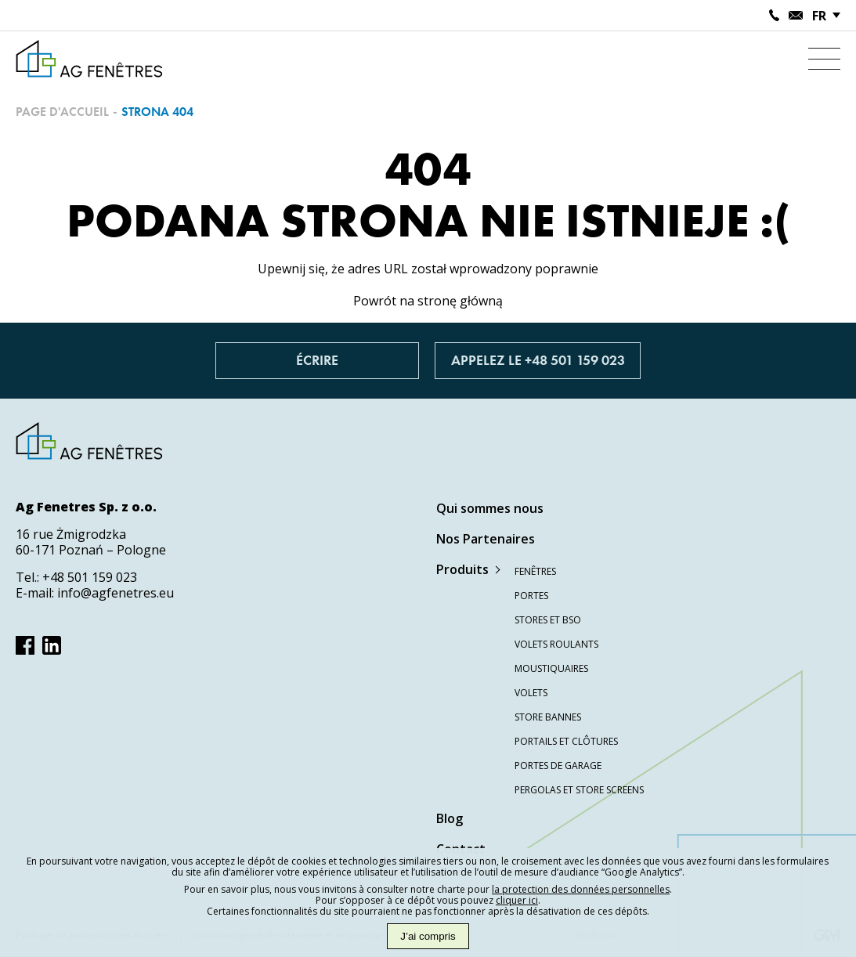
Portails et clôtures (566, 741)
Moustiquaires (551, 668)
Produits (462, 569)
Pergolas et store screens (579, 789)
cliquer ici (517, 900)
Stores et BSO (548, 620)
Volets (531, 692)
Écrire (317, 361)
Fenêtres (535, 571)
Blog (449, 818)
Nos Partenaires (485, 538)
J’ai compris (427, 936)
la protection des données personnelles (581, 889)
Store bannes (548, 717)
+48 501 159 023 (89, 577)
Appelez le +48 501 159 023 (538, 361)
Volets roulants (556, 644)
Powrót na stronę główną (428, 300)
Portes (531, 595)
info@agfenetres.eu (115, 592)
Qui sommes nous (490, 508)
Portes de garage (558, 765)
